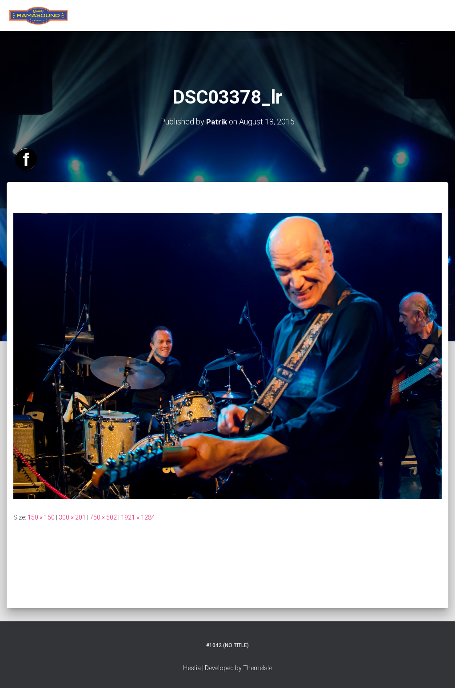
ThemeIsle (257, 668)
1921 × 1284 (138, 516)
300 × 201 (72, 516)
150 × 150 (41, 516)
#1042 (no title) (227, 645)
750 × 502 (103, 516)
